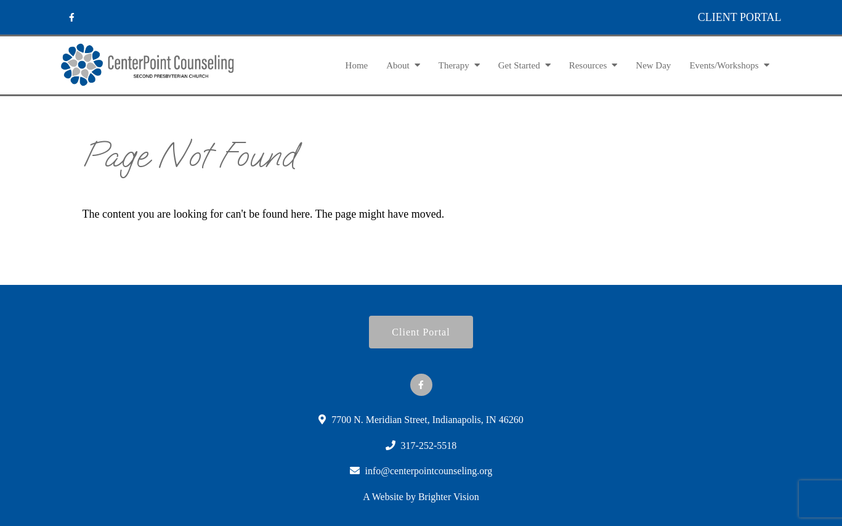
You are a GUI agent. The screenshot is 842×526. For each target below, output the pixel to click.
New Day (653, 65)
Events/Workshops (723, 65)
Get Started (519, 65)
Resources (588, 65)
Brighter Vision (448, 496)
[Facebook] (72, 17)
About (398, 65)
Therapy (454, 65)
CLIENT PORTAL (740, 17)
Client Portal (421, 332)
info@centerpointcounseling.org (428, 471)
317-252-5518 (429, 445)
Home (357, 65)
